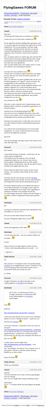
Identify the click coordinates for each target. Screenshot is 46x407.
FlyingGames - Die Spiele (28, 13)
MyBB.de (16, 405)
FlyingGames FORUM (20, 7)
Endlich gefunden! (23, 19)
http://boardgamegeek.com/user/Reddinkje (17, 344)
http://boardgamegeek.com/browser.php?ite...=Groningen (22, 329)
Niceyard (7, 147)
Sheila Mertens (9, 257)
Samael (6, 31)
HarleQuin (8, 203)
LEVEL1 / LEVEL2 (10, 15)
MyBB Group (40, 405)
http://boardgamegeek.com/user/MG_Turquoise (19, 313)
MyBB (27, 405)
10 (21, 26)
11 (23, 26)
